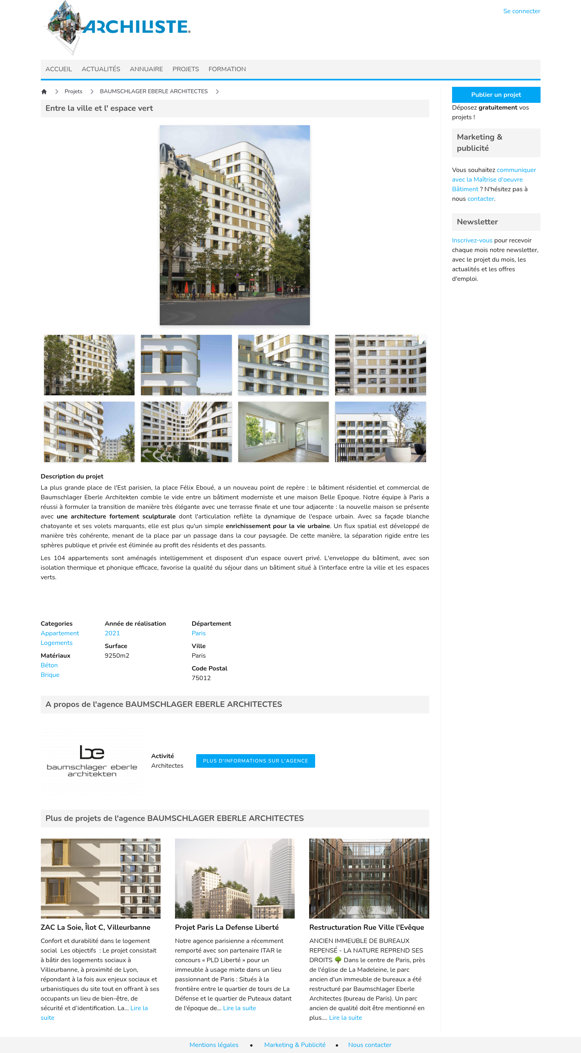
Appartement (60, 633)
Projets (73, 91)
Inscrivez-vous (472, 240)
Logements (57, 643)
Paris (199, 633)
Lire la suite (239, 1008)
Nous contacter (370, 1045)
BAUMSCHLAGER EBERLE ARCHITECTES (154, 91)
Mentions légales (213, 1045)
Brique (50, 675)
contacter (481, 198)
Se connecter (522, 11)
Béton (49, 665)
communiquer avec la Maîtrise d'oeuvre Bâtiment (494, 180)
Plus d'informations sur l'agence (255, 761)
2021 (112, 633)
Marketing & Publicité (295, 1045)
